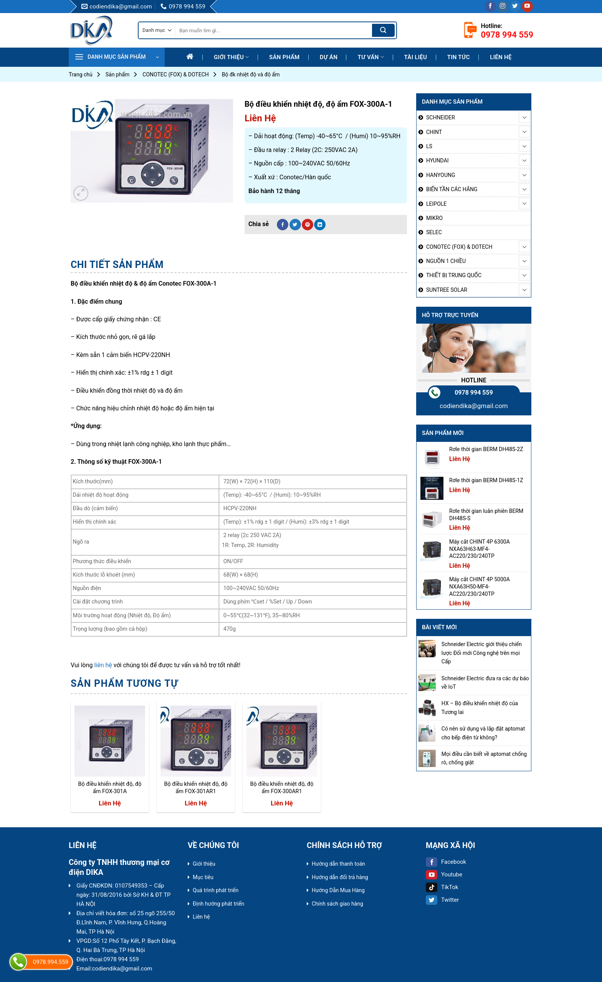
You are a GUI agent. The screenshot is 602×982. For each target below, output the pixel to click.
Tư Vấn (370, 57)
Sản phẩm (284, 57)
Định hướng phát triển (218, 904)
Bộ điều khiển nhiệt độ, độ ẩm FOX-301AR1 (195, 788)
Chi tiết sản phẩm (117, 264)
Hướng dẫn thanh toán (338, 864)
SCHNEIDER (440, 117)
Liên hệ (500, 57)
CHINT (434, 132)
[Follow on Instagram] (502, 6)
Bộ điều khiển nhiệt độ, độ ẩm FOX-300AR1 (281, 788)
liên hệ (103, 665)
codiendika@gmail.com (474, 406)
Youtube (444, 874)
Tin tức (458, 57)
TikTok (442, 887)
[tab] (117, 265)
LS (429, 146)
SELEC (434, 232)
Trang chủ (81, 74)
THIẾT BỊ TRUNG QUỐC (453, 275)
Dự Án (328, 57)
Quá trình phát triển (215, 890)
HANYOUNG (440, 175)
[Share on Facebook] (282, 224)
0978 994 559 (474, 392)
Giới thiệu (231, 57)
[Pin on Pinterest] (307, 224)
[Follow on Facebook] (490, 6)
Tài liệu (415, 57)
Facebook (446, 861)
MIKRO (434, 218)
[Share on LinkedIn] (320, 224)
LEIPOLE (436, 204)
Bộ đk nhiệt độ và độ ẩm (251, 74)
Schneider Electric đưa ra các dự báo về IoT (485, 682)
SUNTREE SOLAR (446, 290)
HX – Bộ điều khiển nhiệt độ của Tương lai (480, 707)
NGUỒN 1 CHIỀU (446, 261)
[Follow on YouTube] (527, 6)
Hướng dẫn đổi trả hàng (340, 877)
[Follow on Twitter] (515, 6)
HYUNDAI (437, 160)
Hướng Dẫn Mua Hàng (338, 890)
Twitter (442, 899)
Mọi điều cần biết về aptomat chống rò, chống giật (484, 758)
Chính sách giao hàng (337, 904)
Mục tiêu (203, 877)
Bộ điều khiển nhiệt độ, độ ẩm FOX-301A (109, 788)
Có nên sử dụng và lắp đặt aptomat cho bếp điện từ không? (483, 733)
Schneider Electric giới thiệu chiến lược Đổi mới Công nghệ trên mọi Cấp (482, 653)
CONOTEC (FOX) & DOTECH (175, 74)
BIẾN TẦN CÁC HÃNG (452, 189)
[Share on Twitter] (295, 224)
